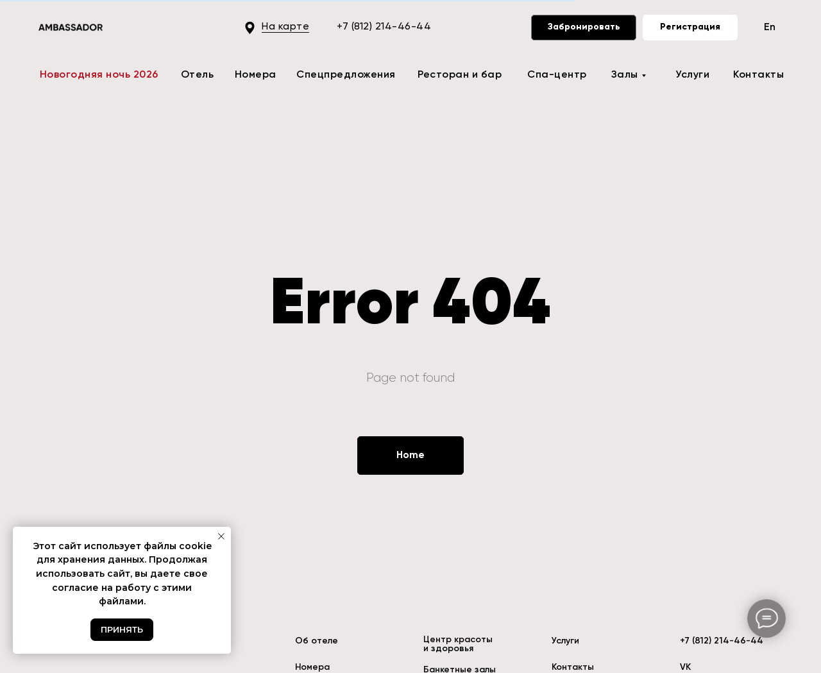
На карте (285, 27)
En (769, 27)
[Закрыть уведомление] (221, 536)
